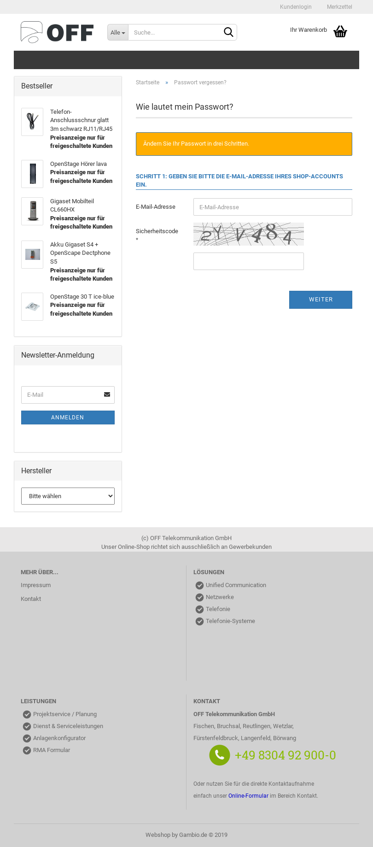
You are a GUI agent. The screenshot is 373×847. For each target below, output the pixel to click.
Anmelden (67, 417)
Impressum (36, 585)
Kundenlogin (295, 7)
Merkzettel (339, 7)
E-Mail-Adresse (155, 206)
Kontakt (31, 598)
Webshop (158, 834)
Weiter (321, 299)
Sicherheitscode (157, 231)
